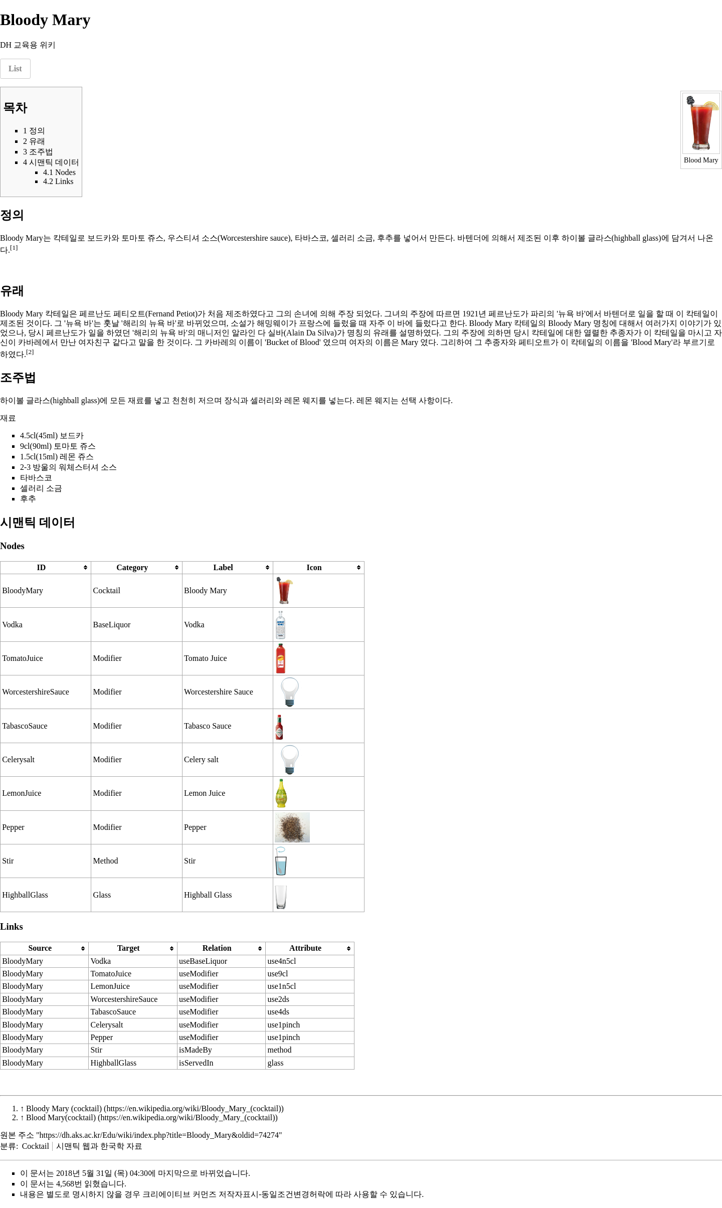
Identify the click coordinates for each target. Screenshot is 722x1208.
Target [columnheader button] (128, 948)
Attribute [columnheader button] (305, 948)
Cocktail (35, 1146)
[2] (30, 352)
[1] (14, 247)
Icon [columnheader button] (313, 567)
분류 (8, 1146)
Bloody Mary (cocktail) (64, 1108)
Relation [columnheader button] (217, 948)
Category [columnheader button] (132, 567)
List (15, 68)
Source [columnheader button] (40, 948)
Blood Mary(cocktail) (61, 1117)
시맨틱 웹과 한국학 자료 (99, 1146)
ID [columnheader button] (41, 567)
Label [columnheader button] (223, 567)
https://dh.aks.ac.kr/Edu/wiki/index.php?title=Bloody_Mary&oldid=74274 (159, 1135)
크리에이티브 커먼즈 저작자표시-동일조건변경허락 (233, 1194)
